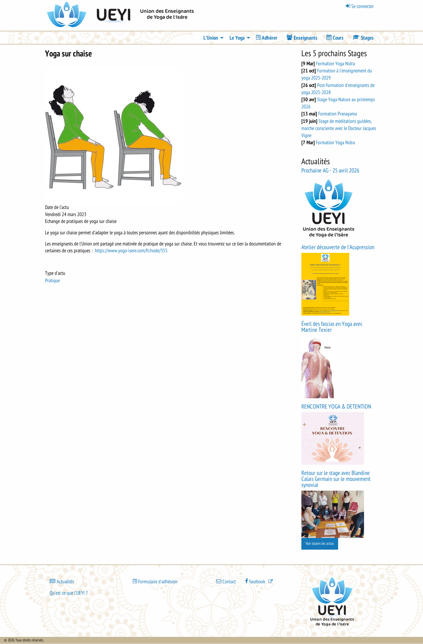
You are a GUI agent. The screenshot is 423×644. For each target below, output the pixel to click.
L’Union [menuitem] (210, 38)
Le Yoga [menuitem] (237, 38)
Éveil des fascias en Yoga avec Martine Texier (331, 327)
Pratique (52, 280)
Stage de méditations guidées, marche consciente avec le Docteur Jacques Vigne (338, 128)
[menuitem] (267, 37)
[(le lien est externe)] (259, 581)
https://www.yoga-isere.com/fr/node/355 (131, 250)
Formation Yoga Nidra (335, 63)
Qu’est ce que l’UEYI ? (68, 593)
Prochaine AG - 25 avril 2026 (330, 170)
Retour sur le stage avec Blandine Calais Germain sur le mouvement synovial (336, 479)
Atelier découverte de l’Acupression (337, 247)
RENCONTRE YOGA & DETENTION (336, 406)
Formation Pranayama (337, 114)
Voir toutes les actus (320, 543)
